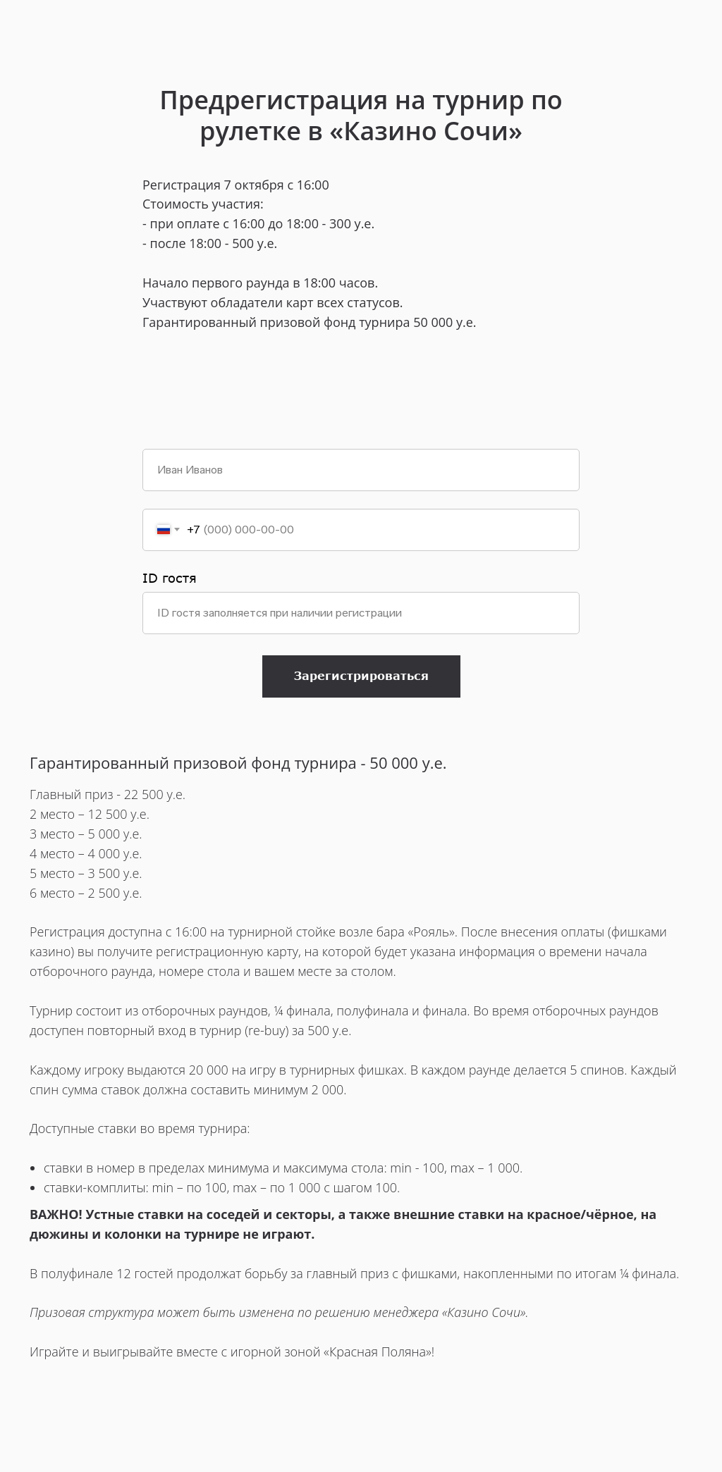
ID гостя (169, 578)
